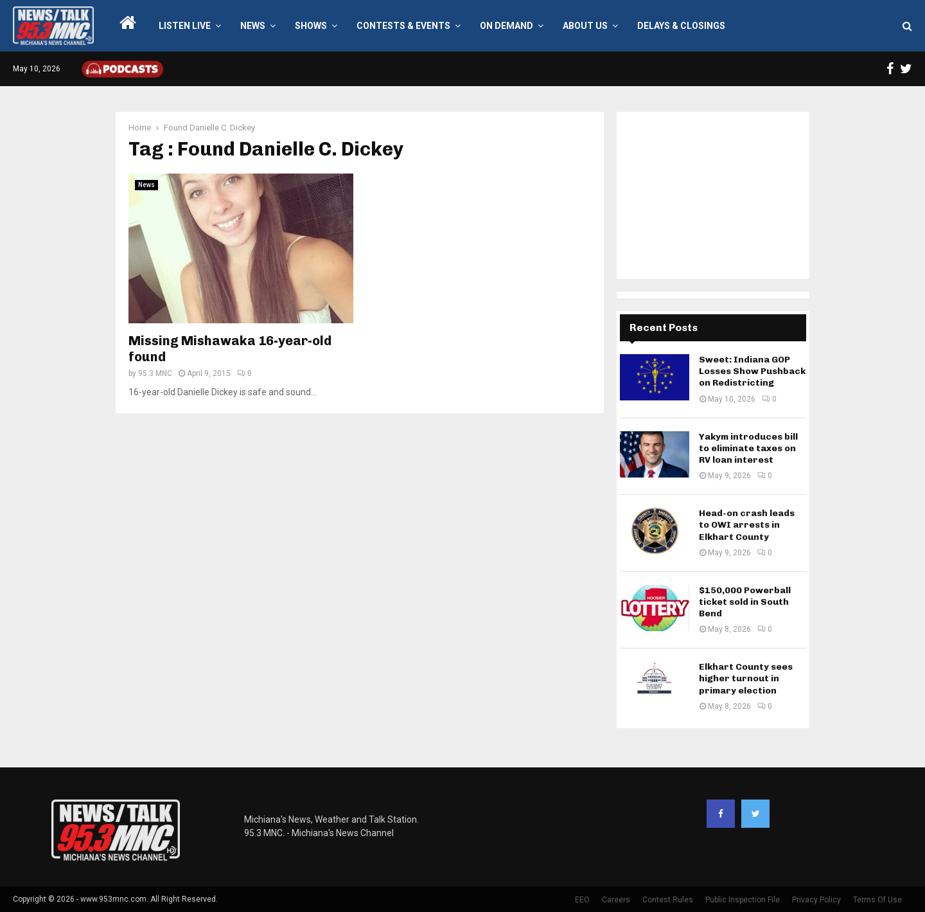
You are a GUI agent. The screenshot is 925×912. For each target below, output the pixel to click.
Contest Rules (667, 899)
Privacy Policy (816, 899)
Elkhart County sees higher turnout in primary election (746, 678)
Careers (616, 899)
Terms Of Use (877, 899)
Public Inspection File (742, 899)
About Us (585, 26)
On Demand (506, 26)
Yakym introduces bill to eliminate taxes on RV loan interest (748, 448)
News (252, 26)
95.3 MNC (155, 373)
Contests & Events (403, 26)
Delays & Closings (681, 26)
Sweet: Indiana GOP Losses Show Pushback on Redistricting (752, 371)
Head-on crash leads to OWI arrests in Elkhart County (747, 525)
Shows (311, 26)
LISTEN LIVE (185, 26)
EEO (582, 899)
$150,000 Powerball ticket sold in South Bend (745, 602)
